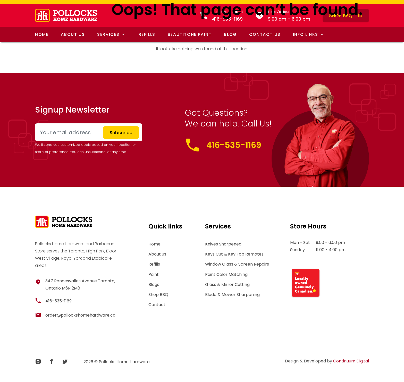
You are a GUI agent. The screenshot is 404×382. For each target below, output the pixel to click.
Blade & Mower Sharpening (232, 295)
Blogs (153, 284)
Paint (153, 274)
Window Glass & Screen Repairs (237, 264)
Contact (156, 305)
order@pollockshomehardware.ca (80, 315)
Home (154, 244)
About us (157, 254)
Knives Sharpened (223, 244)
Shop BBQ (158, 295)
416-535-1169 (233, 145)
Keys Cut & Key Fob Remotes (234, 254)
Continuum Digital (351, 361)
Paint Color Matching (226, 274)
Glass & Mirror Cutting (227, 284)
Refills (154, 264)
